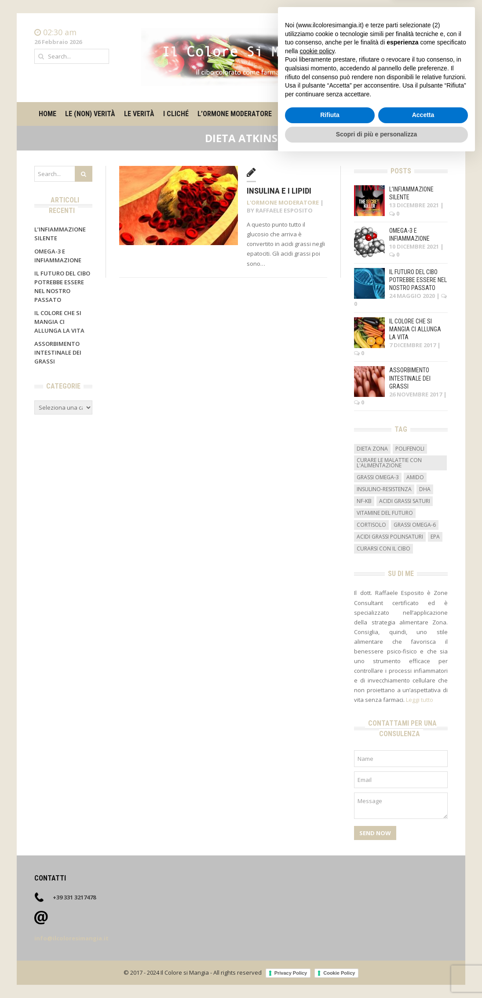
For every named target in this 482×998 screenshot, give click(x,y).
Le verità (139, 114)
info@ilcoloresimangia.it (71, 938)
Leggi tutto (419, 700)
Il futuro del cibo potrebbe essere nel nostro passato (418, 279)
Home (439, 33)
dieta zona (372, 448)
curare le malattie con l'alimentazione (389, 462)
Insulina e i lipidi (279, 191)
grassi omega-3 (378, 477)
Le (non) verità (90, 114)
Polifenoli (409, 448)
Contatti (436, 41)
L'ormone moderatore (283, 202)
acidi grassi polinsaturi (390, 536)
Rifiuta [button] (330, 954)
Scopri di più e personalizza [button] (376, 973)
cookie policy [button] (316, 890)
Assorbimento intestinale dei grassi (57, 352)
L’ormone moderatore (234, 114)
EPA (435, 536)
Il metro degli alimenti (320, 114)
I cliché (176, 114)
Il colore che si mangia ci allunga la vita (59, 321)
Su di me (381, 114)
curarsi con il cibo (383, 548)
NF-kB (364, 501)
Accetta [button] (423, 954)
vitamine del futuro (385, 513)
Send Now (375, 833)
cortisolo (371, 524)
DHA (425, 489)
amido (415, 477)
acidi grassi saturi (404, 501)
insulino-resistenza (384, 489)
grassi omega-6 (415, 524)
